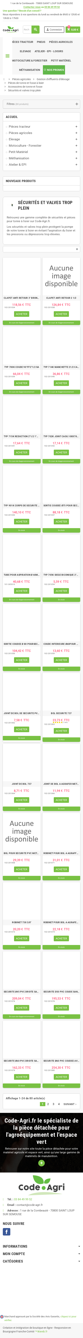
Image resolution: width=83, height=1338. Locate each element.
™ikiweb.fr (41, 1331)
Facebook (6, 1232)
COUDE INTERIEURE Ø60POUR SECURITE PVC (61, 644)
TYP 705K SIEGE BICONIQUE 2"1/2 (61, 575)
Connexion (54, 29)
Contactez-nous (32, 7)
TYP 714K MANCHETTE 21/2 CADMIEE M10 (61, 367)
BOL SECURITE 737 (61, 713)
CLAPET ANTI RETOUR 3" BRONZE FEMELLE (22, 298)
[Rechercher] (31, 30)
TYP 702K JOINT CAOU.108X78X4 (61, 436)
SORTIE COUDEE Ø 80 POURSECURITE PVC (22, 644)
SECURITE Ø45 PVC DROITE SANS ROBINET (22, 991)
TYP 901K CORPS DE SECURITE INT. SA (22, 505)
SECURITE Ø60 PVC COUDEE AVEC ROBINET (61, 1061)
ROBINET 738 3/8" (21, 922)
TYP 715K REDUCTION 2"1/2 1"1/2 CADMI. (22, 436)
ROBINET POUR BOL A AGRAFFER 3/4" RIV (61, 853)
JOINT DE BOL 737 (22, 784)
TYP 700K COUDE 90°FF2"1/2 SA (21, 367)
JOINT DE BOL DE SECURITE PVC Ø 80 (22, 713)
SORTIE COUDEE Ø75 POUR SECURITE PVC (61, 505)
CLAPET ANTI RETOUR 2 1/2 (61, 298)
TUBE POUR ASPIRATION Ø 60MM (22, 575)
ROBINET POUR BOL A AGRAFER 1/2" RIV (61, 922)
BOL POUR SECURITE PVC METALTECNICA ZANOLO (22, 853)
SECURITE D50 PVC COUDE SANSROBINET (61, 991)
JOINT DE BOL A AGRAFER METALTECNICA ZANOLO (61, 784)
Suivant (70, 1104)
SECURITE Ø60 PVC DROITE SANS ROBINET (22, 1061)
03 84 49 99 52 (52, 7)
